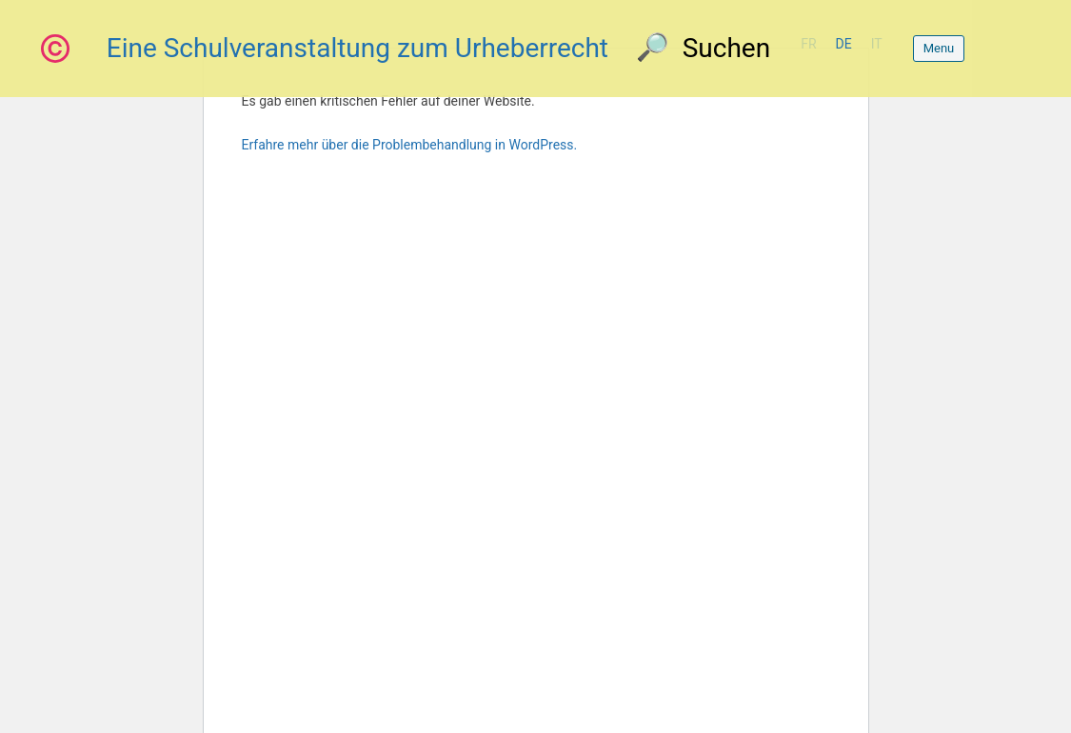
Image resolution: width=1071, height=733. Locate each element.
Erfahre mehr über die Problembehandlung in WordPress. (410, 144)
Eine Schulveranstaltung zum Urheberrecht (357, 48)
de (844, 43)
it (877, 43)
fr (808, 43)
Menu (939, 48)
